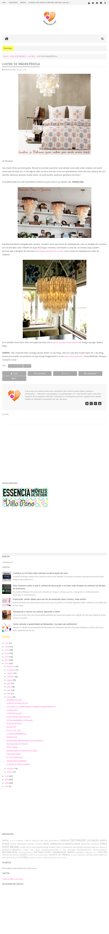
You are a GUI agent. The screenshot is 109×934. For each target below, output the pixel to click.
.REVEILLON (13, 836)
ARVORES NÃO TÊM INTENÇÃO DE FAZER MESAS (25, 736)
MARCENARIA (78, 843)
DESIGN (5, 839)
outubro (10, 668)
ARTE (46, 836)
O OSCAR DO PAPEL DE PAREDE (18, 760)
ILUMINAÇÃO (67, 843)
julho (9, 679)
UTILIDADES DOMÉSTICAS (36, 853)
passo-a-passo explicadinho (65, 342)
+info (4, 2)
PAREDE (70, 847)
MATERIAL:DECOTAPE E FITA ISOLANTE (59, 845)
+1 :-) (54, 374)
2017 (7, 639)
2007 (7, 782)
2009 (7, 775)
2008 (7, 778)
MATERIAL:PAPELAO (26, 848)
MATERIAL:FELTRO (84, 845)
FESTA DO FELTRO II (14, 719)
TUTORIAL (23, 852)
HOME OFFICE (25, 843)
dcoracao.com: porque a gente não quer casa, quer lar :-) (49, 2)
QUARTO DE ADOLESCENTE (38, 850)
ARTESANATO (54, 836)
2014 (7, 649)
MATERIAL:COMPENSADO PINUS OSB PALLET (21, 845)
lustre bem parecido (73, 356)
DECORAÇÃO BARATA (97, 836)
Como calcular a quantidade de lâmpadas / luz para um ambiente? (45, 619)
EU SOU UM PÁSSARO (15, 753)
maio (9, 685)
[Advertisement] (54, 442)
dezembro (11, 662)
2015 (7, 645)
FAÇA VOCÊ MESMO (17, 57)
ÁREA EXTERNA (62, 853)
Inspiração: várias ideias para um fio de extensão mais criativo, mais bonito (49, 594)
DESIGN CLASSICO (35, 839)
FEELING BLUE (12, 733)
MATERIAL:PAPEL (10, 847)
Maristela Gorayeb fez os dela (49, 251)
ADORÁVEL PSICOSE (14, 695)
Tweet (12, 374)
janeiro (10, 767)
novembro (11, 665)
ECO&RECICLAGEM (71, 839)
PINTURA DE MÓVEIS (10, 850)
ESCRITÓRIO (86, 839)
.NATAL (5, 836)
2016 (7, 642)
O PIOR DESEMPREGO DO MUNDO (20, 716)
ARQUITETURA (38, 836)
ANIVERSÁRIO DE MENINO (17, 756)
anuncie (23, 2)
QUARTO (24, 850)
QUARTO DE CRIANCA (59, 850)
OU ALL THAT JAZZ (14, 726)
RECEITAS (82, 850)
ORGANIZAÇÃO (59, 847)
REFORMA (89, 850)
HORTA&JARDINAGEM (40, 843)
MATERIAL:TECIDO (42, 847)
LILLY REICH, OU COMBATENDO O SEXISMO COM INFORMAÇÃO (31, 702)
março (9, 692)
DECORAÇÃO (78, 835)
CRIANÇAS (64, 836)
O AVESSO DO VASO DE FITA (17, 699)
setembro (11, 672)
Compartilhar (33, 374)
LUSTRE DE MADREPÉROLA (17, 729)
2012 (7, 655)
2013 (7, 652)
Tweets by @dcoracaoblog (12, 874)
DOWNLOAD (56, 839)
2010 (7, 772)
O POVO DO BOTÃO (14, 709)
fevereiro (10, 764)
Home (5, 57)
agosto (10, 675)
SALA (4, 853)
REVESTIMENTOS (100, 850)
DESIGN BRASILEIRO (18, 839)
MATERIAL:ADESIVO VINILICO (95, 843)
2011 (7, 659)
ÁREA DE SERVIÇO (50, 853)
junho (9, 682)
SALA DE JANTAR (12, 853)
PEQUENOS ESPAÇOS (84, 848)
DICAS (46, 839)
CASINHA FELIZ (12, 705)
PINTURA (102, 847)
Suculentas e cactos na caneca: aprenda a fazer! (36, 607)
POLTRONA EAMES (14, 749)
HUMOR (52, 843)
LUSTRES (31, 57)
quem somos (13, 2)
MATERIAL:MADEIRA (100, 845)
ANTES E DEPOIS (24, 836)
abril (9, 689)
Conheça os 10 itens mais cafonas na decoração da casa (40, 568)
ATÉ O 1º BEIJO (12, 743)
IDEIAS (58, 843)
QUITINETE (74, 850)
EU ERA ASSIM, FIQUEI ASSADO (19, 712)
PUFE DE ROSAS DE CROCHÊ (17, 739)
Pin (96, 374)
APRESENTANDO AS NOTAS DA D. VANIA (22, 746)
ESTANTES (95, 839)
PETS (95, 848)
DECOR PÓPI (11, 722)
